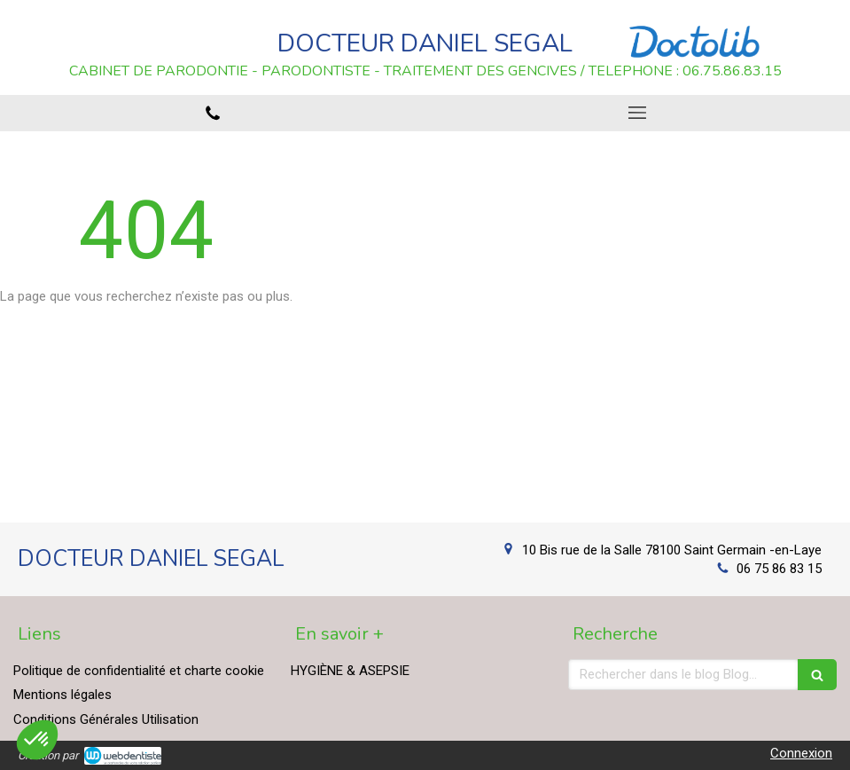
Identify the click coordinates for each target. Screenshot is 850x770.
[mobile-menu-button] (638, 112)
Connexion (801, 753)
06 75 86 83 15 (779, 569)
